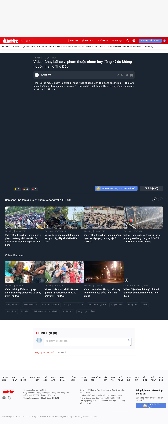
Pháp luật (53, 378)
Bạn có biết (62, 47)
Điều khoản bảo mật (107, 401)
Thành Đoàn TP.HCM (50, 398)
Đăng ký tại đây (154, 405)
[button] (154, 200)
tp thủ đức (68, 311)
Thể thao (72, 47)
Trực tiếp (25, 47)
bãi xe (144, 305)
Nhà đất (137, 378)
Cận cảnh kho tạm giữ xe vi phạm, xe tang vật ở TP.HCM (38, 200)
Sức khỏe (137, 47)
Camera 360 (127, 47)
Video (32, 377)
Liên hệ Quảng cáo (88, 401)
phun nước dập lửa (97, 305)
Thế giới (40, 47)
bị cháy (24, 311)
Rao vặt (117, 40)
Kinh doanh (63, 378)
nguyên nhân (117, 305)
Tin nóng (16, 47)
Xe (82, 377)
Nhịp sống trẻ (96, 378)
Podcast (72, 40)
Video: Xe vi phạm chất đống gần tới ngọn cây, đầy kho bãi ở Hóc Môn (62, 238)
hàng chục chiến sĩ (86, 311)
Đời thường (50, 47)
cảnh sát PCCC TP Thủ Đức (45, 311)
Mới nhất (6, 47)
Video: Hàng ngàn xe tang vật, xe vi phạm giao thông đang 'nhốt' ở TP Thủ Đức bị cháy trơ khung (142, 238)
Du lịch (86, 378)
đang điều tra (12, 305)
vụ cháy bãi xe (30, 305)
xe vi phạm (11, 311)
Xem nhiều (23, 378)
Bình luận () (151, 188)
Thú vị (33, 47)
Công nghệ (148, 47)
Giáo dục (129, 378)
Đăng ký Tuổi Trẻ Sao (150, 40)
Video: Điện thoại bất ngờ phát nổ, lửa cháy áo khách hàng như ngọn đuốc (141, 292)
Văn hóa (105, 378)
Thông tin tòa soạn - (32, 398)
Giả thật (153, 378)
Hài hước (89, 47)
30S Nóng (98, 47)
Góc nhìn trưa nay (112, 47)
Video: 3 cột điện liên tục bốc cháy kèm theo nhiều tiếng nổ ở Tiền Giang (102, 292)
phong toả (132, 305)
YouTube (87, 40)
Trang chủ (5, 378)
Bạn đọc (161, 378)
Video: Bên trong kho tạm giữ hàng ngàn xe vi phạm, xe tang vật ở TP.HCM (102, 238)
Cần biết (102, 40)
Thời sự (38, 378)
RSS (89, 403)
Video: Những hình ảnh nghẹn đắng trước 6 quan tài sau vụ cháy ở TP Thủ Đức (23, 292)
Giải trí (80, 47)
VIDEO (26, 41)
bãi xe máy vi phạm (50, 305)
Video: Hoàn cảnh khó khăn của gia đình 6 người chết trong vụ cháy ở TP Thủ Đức (61, 292)
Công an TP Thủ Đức (73, 305)
